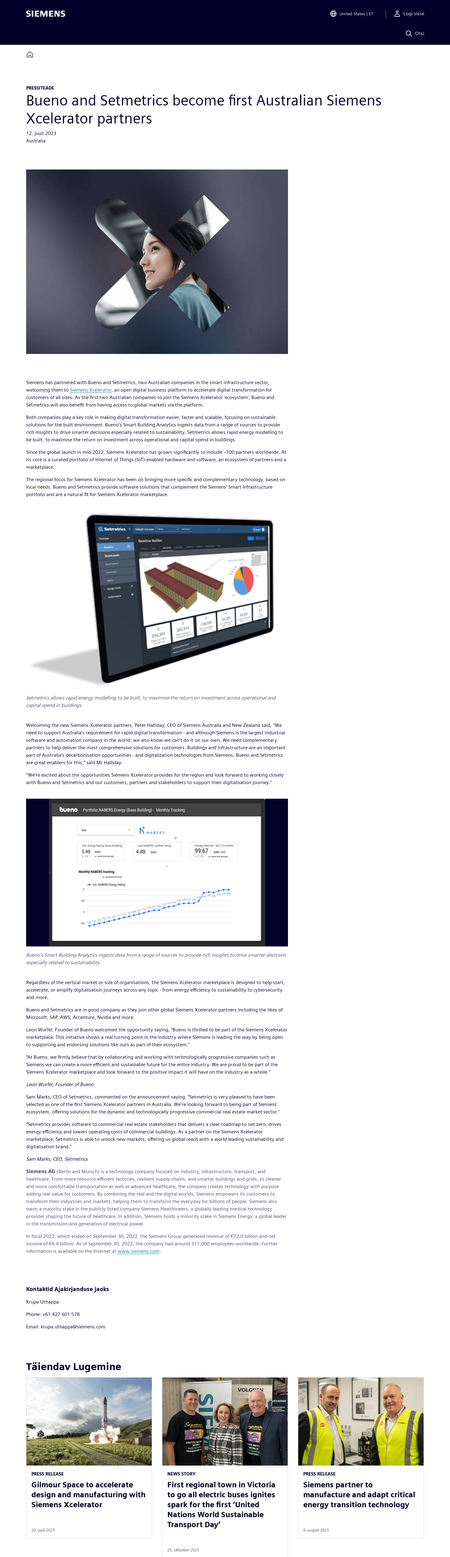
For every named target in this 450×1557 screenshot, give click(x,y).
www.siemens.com (139, 1251)
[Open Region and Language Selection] (351, 13)
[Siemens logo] (45, 14)
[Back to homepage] (30, 54)
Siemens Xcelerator (90, 390)
